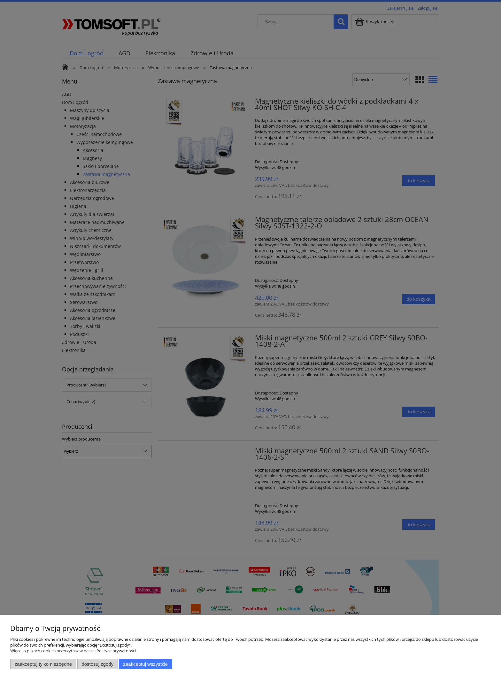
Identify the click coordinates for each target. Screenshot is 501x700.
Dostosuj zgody (97, 664)
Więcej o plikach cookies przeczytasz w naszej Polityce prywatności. (73, 651)
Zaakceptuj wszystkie (145, 664)
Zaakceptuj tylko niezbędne (43, 664)
